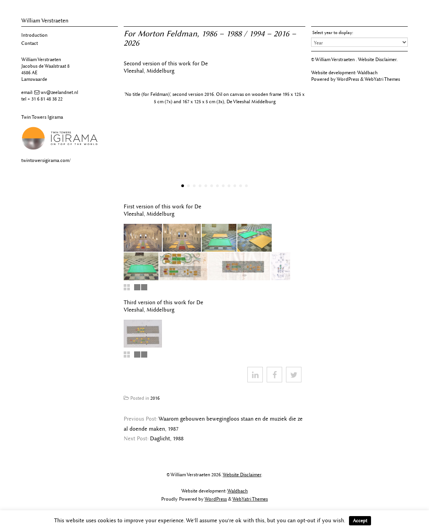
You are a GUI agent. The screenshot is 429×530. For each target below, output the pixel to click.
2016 (155, 398)
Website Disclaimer (377, 59)
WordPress (348, 79)
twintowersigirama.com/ (46, 160)
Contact (29, 43)
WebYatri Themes (382, 79)
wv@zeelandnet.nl (59, 92)
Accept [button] (360, 520)
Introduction (34, 35)
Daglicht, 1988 (167, 438)
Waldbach (367, 72)
